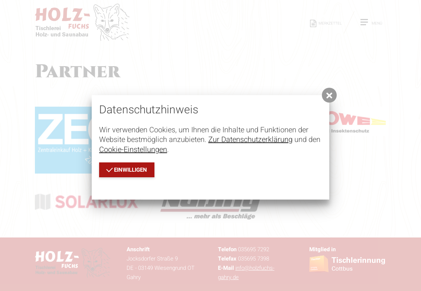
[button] (329, 95)
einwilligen (126, 169)
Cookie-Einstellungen (133, 149)
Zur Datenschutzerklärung (250, 139)
